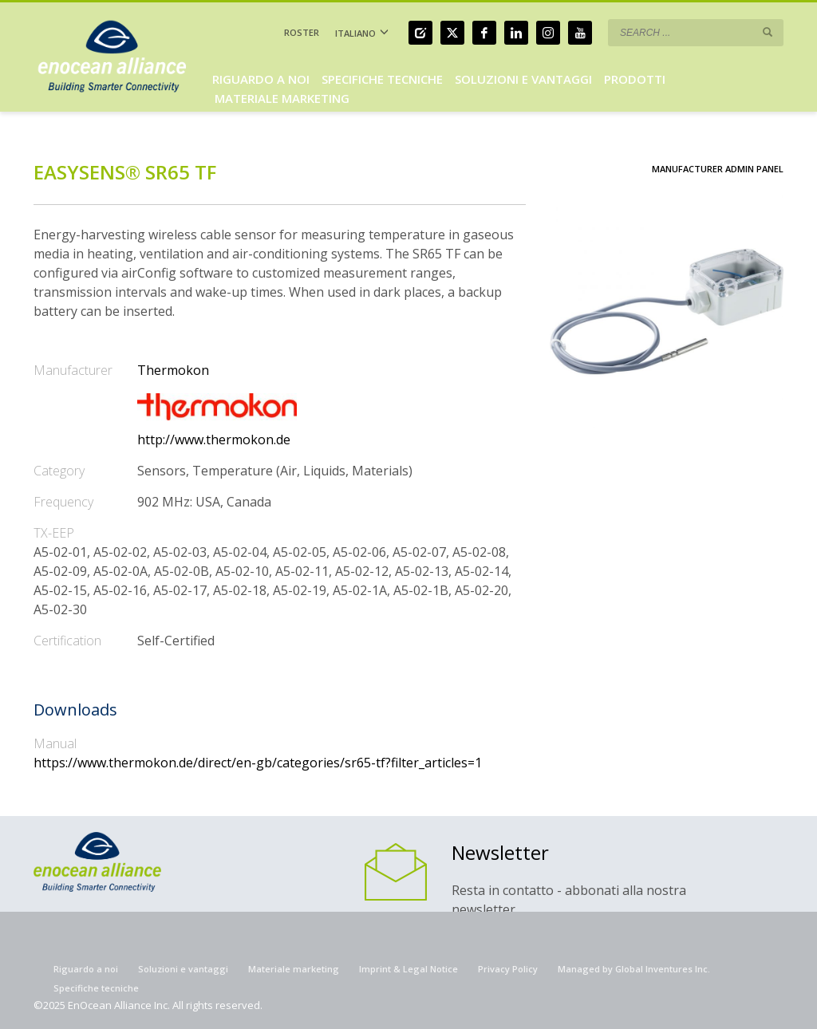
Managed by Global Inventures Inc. (634, 969)
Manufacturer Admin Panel (717, 169)
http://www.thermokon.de (213, 439)
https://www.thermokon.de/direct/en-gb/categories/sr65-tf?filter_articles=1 (258, 762)
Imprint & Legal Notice (408, 969)
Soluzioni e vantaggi (183, 969)
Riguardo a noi (85, 969)
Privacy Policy (508, 969)
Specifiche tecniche (96, 988)
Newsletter (500, 852)
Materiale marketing (293, 969)
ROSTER (301, 32)
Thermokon (173, 370)
